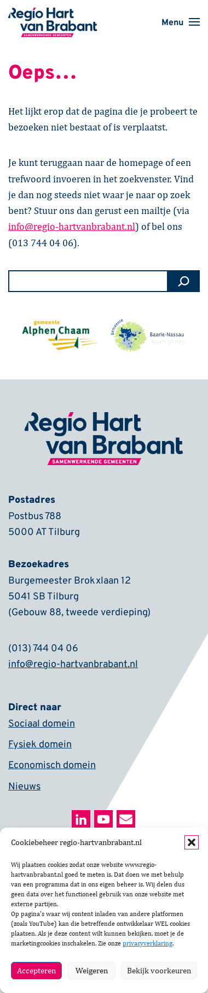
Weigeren (92, 970)
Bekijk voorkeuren (159, 970)
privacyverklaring (147, 943)
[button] (191, 842)
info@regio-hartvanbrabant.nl (73, 664)
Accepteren (36, 970)
